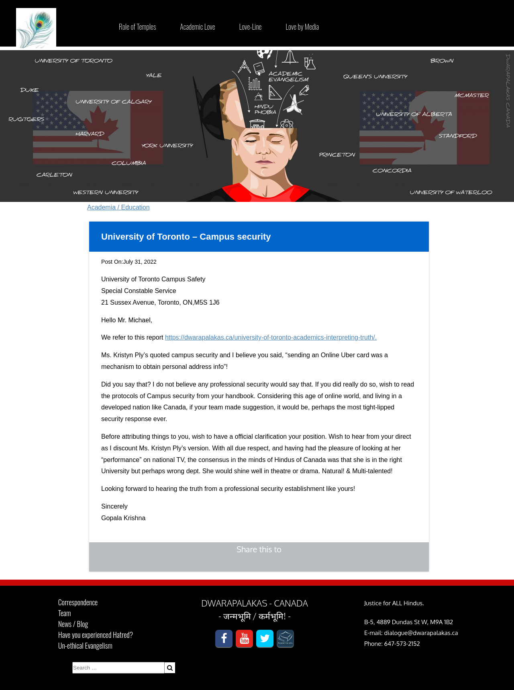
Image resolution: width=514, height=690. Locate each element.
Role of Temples (137, 26)
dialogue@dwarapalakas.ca (421, 633)
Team (64, 613)
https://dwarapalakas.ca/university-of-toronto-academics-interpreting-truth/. (271, 337)
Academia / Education (118, 207)
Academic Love (197, 26)
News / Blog (73, 624)
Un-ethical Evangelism (85, 645)
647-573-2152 (402, 643)
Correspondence (78, 602)
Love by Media (302, 26)
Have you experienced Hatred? (95, 634)
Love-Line (250, 26)
